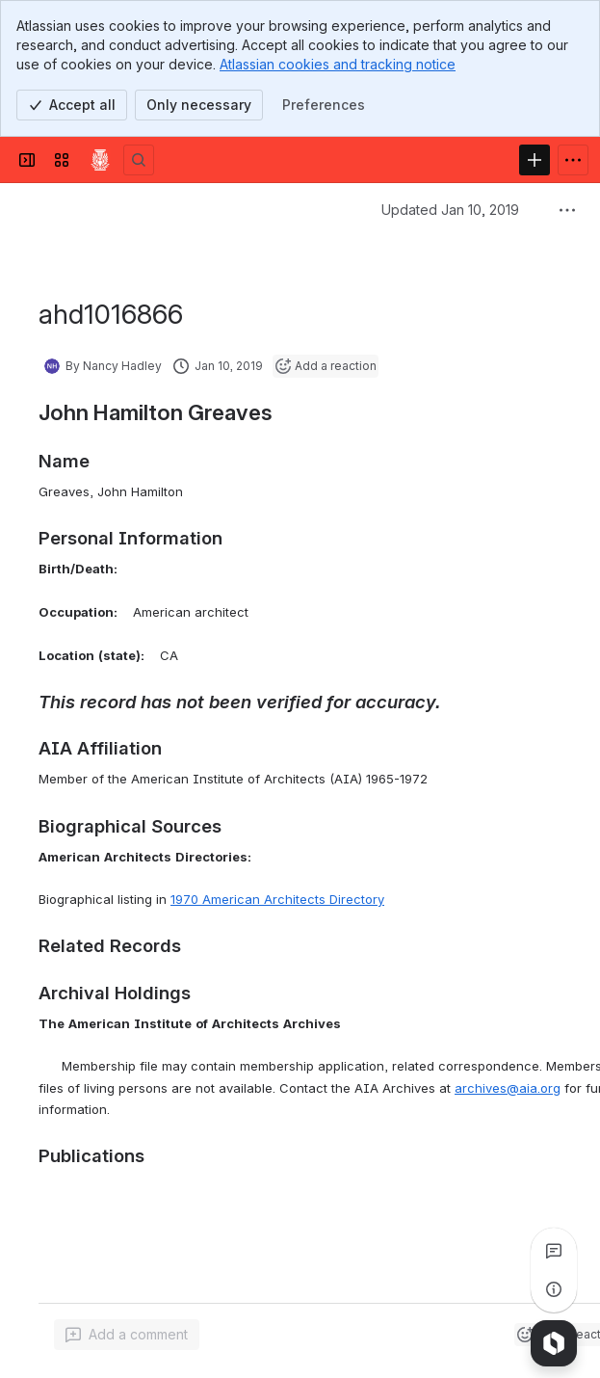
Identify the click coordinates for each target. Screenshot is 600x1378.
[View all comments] (553, 1250)
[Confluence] (100, 160)
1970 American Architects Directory (277, 899)
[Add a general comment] (126, 1334)
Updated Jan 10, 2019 (450, 209)
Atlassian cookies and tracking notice (338, 64)
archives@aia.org (508, 1088)
